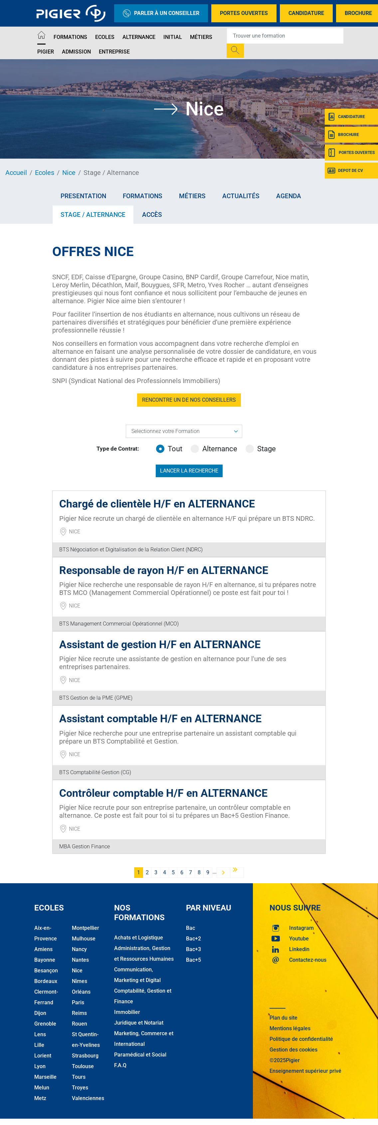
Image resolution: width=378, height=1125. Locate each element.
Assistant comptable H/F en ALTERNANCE (160, 718)
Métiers (201, 37)
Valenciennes (88, 1098)
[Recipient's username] (285, 36)
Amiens (43, 949)
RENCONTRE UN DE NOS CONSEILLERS (189, 400)
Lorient (42, 1056)
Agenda (288, 196)
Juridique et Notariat (138, 1023)
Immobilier (127, 1012)
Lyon (40, 1066)
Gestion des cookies (293, 1050)
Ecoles (104, 37)
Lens (40, 1034)
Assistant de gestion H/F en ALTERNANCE (160, 644)
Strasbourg (85, 1056)
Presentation (83, 196)
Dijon (40, 1013)
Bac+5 (193, 960)
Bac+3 (193, 949)
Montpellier (85, 928)
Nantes (80, 960)
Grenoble (45, 1024)
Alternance (138, 37)
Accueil (16, 173)
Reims (79, 1013)
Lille (39, 1045)
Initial (172, 37)
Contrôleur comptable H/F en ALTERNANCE (163, 793)
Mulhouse (83, 938)
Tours (79, 1077)
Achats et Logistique (138, 937)
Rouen (79, 1024)
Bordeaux (45, 981)
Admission (76, 52)
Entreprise (114, 52)
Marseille (45, 1077)
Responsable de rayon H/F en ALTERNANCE (163, 570)
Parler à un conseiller (161, 13)
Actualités (241, 196)
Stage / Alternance (93, 214)
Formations (70, 37)
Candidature (306, 13)
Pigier (45, 52)
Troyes (80, 1087)
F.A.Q (120, 1065)
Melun (41, 1087)
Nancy (79, 949)
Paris (78, 1002)
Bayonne (44, 960)
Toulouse (83, 1066)
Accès (152, 214)
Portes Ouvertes (244, 13)
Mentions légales (290, 1028)
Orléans (81, 992)
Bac (190, 928)
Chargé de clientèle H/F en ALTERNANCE (157, 503)
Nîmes (79, 981)
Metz (40, 1098)
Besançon (46, 970)
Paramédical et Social (140, 1055)
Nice (69, 173)
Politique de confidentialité (301, 1039)
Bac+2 (193, 938)
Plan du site (283, 1018)
